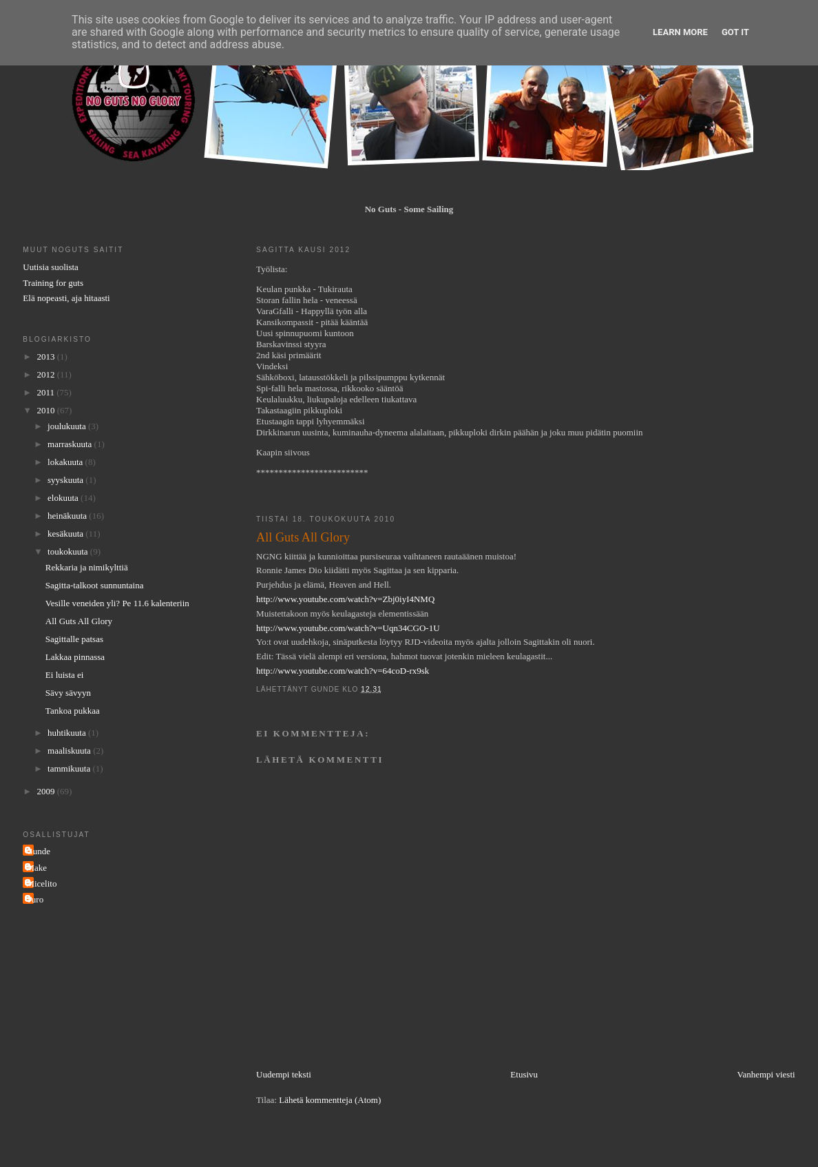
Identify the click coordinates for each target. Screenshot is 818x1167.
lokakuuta (66, 462)
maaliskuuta (70, 750)
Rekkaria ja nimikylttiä (86, 567)
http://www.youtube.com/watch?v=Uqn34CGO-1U (347, 628)
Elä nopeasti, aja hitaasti (66, 298)
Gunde (38, 851)
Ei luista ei (64, 675)
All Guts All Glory (78, 621)
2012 (46, 374)
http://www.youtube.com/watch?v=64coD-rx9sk (342, 670)
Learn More (680, 32)
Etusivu (524, 1074)
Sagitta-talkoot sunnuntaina (94, 585)
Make (36, 868)
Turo (34, 899)
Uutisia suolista (50, 267)
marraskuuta (71, 444)
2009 (46, 791)
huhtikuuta (68, 732)
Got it (735, 32)
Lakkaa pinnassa (75, 657)
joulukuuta (68, 426)
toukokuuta (69, 551)
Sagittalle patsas (74, 639)
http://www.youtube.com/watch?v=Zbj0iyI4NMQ (345, 599)
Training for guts (53, 283)
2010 (46, 410)
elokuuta (64, 498)
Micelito (41, 883)
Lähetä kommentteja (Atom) (330, 1100)
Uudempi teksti (283, 1074)
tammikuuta (70, 768)
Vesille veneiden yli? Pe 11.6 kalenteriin (117, 603)
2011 (46, 392)
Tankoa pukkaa (72, 710)
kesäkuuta (66, 533)
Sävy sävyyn (68, 693)
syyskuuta (66, 480)
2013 (46, 356)
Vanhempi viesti (766, 1074)
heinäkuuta (68, 515)
